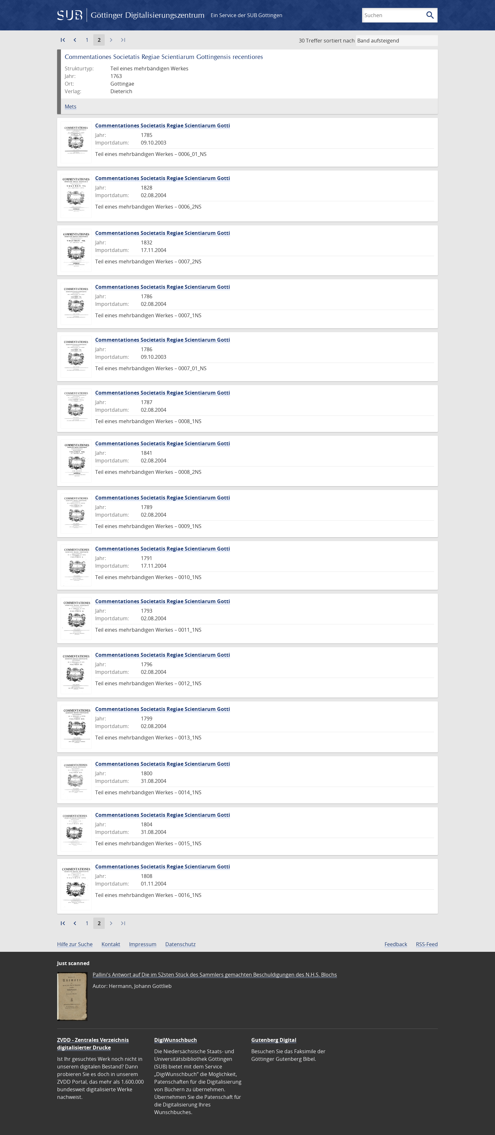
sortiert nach (339, 40)
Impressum (142, 944)
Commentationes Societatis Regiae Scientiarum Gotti (162, 125)
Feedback (396, 944)
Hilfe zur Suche (75, 944)
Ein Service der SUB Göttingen (246, 15)
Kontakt (111, 944)
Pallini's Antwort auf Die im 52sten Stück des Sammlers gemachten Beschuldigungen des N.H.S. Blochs (215, 974)
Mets (70, 106)
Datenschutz (180, 944)
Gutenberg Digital (273, 1039)
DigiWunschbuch (175, 1039)
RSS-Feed (427, 944)
